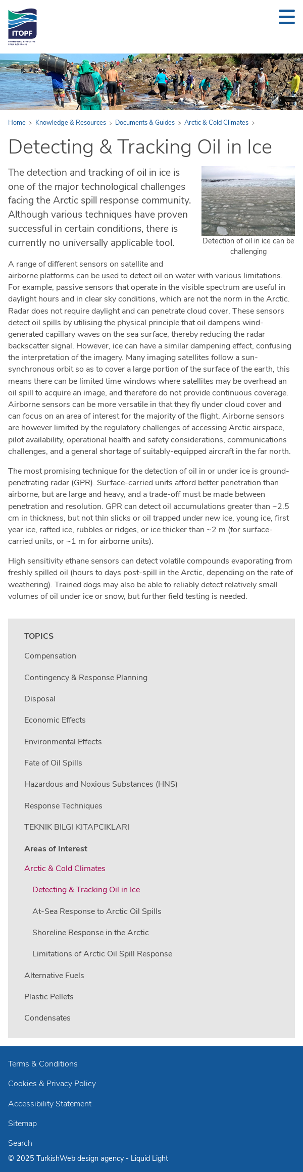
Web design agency (93, 1158)
